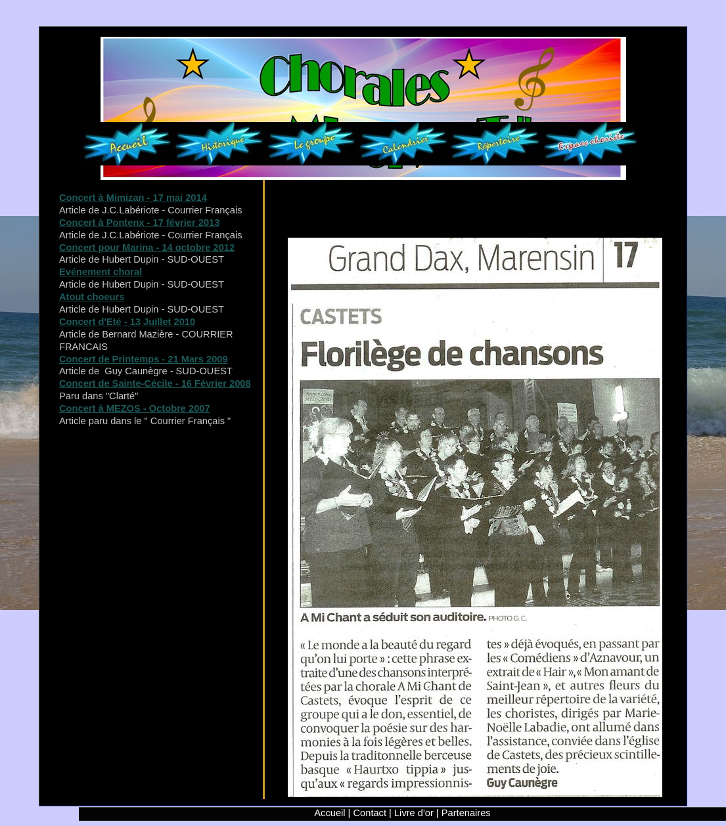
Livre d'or (414, 813)
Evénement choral (100, 272)
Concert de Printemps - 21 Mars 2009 (143, 359)
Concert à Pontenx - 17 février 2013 (139, 222)
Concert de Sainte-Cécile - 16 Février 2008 (155, 383)
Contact (370, 813)
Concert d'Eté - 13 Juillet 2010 (127, 321)
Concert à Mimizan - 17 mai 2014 (133, 197)
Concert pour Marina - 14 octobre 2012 (147, 247)
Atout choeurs (91, 297)
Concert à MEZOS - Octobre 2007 (134, 408)
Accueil (329, 813)
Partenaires (466, 813)
